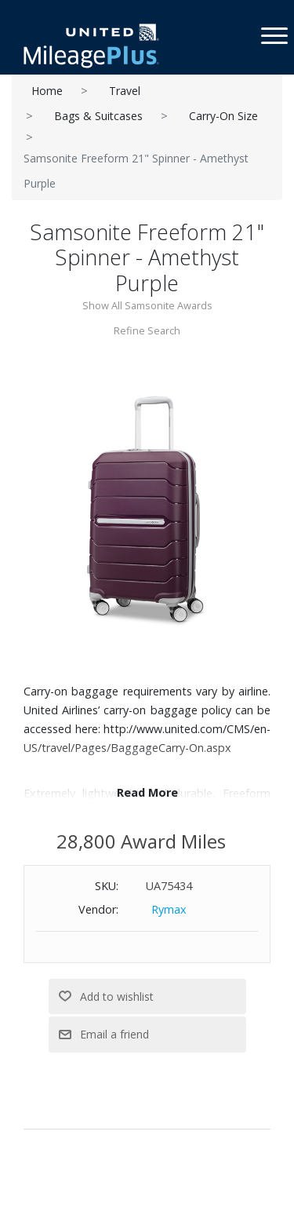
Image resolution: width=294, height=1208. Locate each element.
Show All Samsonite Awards (147, 305)
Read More (147, 792)
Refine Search (147, 330)
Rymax (169, 909)
